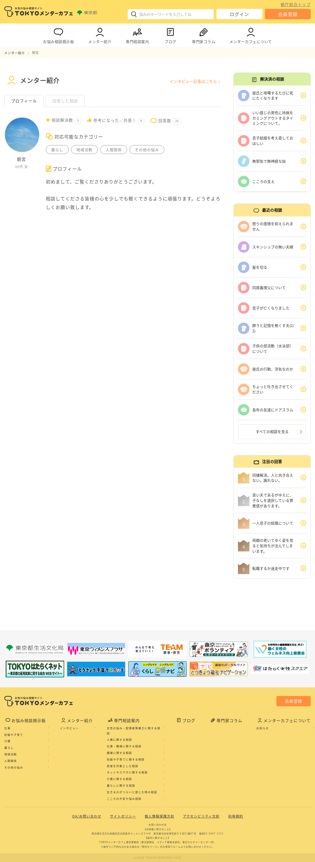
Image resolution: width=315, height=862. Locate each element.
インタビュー (69, 728)
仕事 (7, 728)
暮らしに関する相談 (121, 786)
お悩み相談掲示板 (58, 34)
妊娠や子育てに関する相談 (126, 760)
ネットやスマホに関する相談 (127, 773)
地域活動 (10, 754)
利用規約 (235, 816)
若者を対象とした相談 (122, 766)
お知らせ (262, 728)
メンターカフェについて (250, 34)
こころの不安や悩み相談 (124, 799)
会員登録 (288, 14)
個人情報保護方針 (159, 816)
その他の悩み (13, 767)
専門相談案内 (137, 34)
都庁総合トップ (296, 4)
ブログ (170, 34)
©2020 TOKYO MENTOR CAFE (157, 857)
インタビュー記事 (191, 81)
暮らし (9, 748)
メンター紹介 (99, 34)
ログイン (239, 14)
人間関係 (10, 761)
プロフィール (24, 101)
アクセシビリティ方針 (201, 816)
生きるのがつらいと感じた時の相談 (132, 792)
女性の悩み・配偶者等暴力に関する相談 (133, 731)
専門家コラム (203, 34)
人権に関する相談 (119, 740)
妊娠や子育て (13, 735)
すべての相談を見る (272, 431)
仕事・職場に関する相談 (124, 746)
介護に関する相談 (119, 779)
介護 (7, 741)
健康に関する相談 (119, 753)
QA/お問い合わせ (86, 816)
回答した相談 (65, 101)
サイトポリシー (123, 816)
